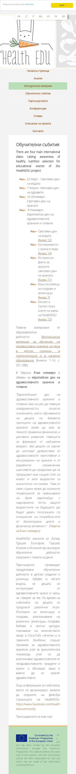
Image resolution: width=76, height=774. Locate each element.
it (33, 16)
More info (29, 4)
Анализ (38, 78)
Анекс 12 (45, 240)
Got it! (62, 5)
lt (26, 16)
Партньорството (38, 101)
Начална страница (38, 71)
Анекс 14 (45, 253)
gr (63, 16)
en (18, 16)
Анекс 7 (44, 297)
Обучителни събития (37, 93)
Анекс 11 (45, 280)
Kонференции (38, 108)
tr (55, 16)
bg (40, 16)
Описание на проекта (38, 123)
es (48, 16)
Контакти (38, 131)
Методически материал (38, 86)
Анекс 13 (45, 319)
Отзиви (38, 116)
